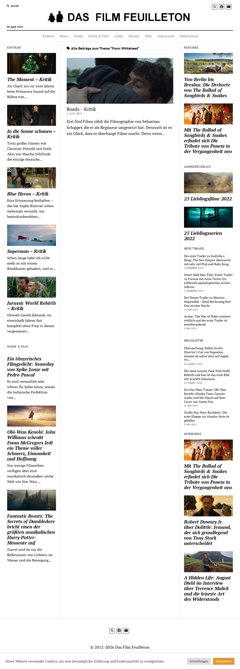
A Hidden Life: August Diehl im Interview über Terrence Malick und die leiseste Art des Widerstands (207, 588)
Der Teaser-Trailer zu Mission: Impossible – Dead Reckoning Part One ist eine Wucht (207, 302)
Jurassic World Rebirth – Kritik (31, 305)
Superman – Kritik (26, 251)
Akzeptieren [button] (224, 661)
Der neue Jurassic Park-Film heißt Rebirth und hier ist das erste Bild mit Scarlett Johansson (207, 375)
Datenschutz (189, 36)
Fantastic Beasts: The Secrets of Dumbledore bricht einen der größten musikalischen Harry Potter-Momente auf (31, 529)
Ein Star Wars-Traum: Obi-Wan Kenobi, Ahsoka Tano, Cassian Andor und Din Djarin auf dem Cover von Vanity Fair (205, 396)
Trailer (78, 36)
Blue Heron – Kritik (27, 193)
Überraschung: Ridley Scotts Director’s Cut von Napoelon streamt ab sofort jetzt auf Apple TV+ (206, 354)
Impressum (165, 36)
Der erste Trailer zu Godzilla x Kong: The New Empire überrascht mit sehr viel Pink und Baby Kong (207, 260)
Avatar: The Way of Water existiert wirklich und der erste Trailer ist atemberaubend (207, 320)
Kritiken (48, 36)
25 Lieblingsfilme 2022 (208, 198)
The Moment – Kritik (29, 79)
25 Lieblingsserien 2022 (203, 235)
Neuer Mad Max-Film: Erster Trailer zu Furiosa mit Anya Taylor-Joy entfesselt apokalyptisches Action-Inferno (208, 281)
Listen (118, 36)
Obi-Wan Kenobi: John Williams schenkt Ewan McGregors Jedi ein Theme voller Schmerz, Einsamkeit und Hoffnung (31, 445)
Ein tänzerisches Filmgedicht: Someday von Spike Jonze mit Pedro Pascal (30, 366)
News (64, 36)
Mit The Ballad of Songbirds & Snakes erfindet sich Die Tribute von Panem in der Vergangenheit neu (208, 140)
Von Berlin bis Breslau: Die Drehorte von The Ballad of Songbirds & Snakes (207, 87)
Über (148, 36)
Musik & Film (98, 36)
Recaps (134, 36)
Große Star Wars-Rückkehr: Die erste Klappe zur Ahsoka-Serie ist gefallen (206, 416)
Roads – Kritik (81, 109)
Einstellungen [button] (199, 661)
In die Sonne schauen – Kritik (31, 133)
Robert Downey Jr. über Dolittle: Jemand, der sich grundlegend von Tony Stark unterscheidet (207, 532)
